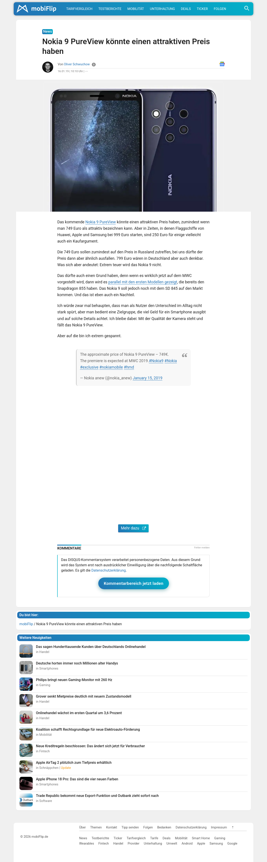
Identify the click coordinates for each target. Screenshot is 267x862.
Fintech (103, 843)
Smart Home (201, 838)
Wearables (86, 843)
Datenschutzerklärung (108, 570)
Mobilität (135, 9)
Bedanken (164, 827)
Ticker (202, 9)
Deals (186, 9)
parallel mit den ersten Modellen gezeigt (142, 282)
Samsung (216, 843)
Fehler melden (202, 547)
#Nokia (171, 361)
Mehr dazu (133, 528)
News (83, 838)
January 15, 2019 (147, 378)
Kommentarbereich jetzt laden (133, 583)
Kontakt (111, 827)
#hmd (129, 367)
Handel (118, 843)
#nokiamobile (111, 367)
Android (187, 843)
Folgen (220, 9)
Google (232, 843)
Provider (133, 843)
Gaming (219, 838)
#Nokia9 (156, 361)
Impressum (219, 827)
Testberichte (109, 9)
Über (82, 827)
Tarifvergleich (79, 9)
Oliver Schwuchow (77, 64)
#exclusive (89, 367)
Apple (201, 843)
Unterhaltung (162, 9)
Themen (96, 827)
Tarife (154, 838)
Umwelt (172, 843)
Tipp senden (130, 827)
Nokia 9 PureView (100, 222)
